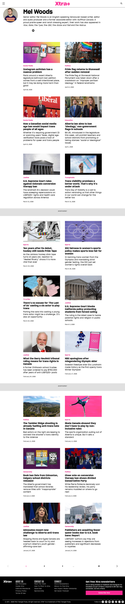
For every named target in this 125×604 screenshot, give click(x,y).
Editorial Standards (23, 588)
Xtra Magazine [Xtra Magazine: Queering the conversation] (62, 3)
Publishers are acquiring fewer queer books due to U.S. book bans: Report (82, 533)
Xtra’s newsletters (61, 584)
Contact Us (39, 581)
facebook (103, 602)
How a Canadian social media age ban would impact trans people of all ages (39, 126)
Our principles (21, 584)
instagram (113, 602)
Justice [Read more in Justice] (26, 177)
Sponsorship (39, 591)
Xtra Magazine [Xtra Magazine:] (7, 582)
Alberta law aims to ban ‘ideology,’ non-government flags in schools (80, 126)
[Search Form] (121, 3)
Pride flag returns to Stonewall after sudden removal (82, 70)
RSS (123, 602)
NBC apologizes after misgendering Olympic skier (81, 360)
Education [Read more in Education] (69, 120)
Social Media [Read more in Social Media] (28, 66)
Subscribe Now (104, 593)
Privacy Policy (21, 591)
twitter (106, 602)
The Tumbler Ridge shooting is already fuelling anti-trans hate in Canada (41, 426)
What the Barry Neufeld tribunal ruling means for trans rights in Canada (41, 361)
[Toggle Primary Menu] (3, 3)
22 (99, 566)
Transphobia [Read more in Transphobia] (70, 177)
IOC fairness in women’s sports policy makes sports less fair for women (83, 251)
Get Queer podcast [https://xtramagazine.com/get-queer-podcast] (61, 591)
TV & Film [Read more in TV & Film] (26, 299)
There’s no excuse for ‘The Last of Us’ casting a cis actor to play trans (41, 306)
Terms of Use (21, 593)
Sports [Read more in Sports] (26, 245)
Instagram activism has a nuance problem (37, 70)
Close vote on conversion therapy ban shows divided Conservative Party (80, 478)
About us (19, 581)
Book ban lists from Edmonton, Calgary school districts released (40, 478)
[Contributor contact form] (33, 30)
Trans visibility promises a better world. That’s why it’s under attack (81, 184)
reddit (119, 602)
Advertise (38, 588)
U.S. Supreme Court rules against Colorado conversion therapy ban (39, 184)
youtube (109, 602)
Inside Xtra (20, 586)
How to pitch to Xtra (42, 586)
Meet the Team (40, 584)
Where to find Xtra (61, 586)
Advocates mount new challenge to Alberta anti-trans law (41, 533)
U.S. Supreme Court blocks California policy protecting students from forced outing (81, 309)
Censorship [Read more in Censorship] (27, 472)
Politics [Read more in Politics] (68, 66)
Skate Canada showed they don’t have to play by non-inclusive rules (80, 426)
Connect (58, 581)
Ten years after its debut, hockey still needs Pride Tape (40, 249)
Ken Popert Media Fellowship (65, 588)
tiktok (116, 602)
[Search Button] (121, 3)
